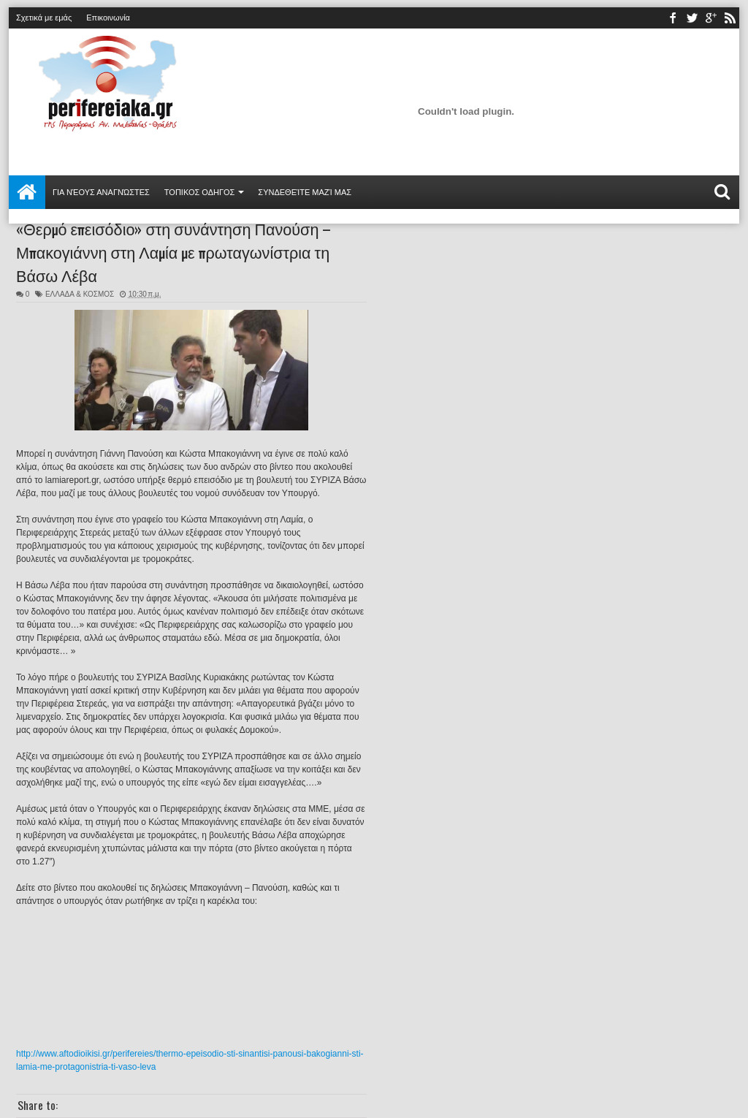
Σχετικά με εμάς (44, 17)
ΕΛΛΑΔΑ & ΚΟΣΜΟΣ (79, 294)
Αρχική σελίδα (27, 192)
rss (729, 17)
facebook (672, 17)
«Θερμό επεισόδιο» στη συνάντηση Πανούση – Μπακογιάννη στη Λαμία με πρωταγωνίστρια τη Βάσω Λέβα (173, 251)
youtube (710, 17)
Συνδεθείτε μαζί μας (304, 192)
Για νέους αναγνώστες (101, 192)
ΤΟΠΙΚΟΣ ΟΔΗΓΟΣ (199, 192)
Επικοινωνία (108, 17)
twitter (691, 17)
